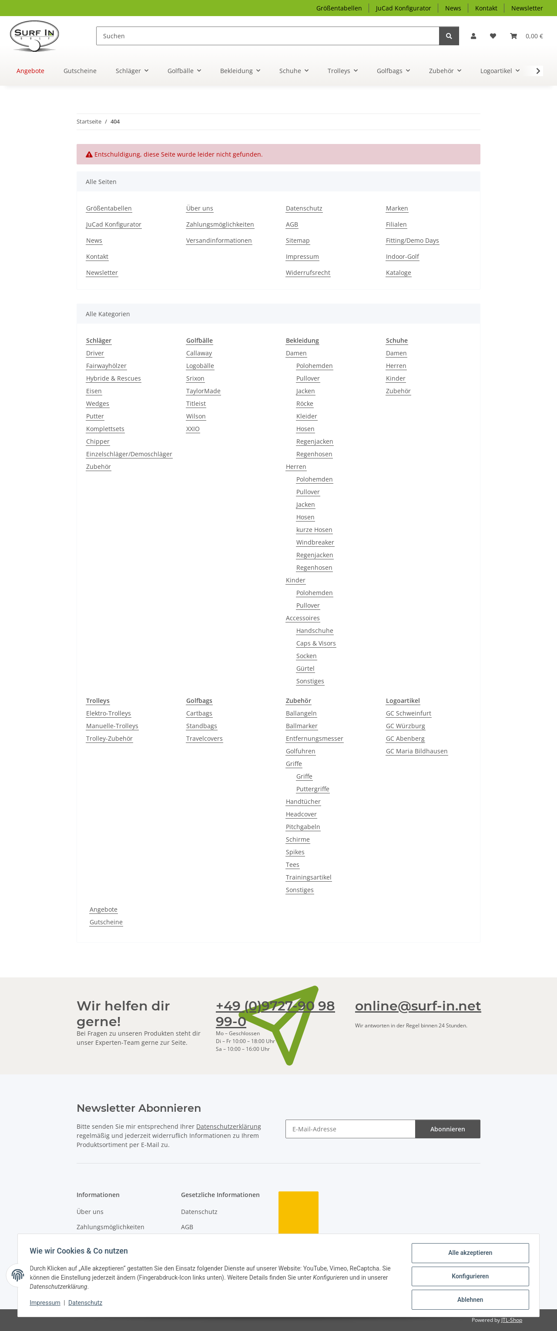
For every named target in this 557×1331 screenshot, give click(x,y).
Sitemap (298, 240)
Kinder (295, 580)
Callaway (199, 353)
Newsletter (527, 8)
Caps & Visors (316, 643)
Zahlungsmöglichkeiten (220, 224)
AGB (292, 224)
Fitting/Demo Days (412, 240)
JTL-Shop (511, 1320)
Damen (296, 353)
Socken (306, 656)
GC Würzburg (405, 726)
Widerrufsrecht (308, 272)
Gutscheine (106, 922)
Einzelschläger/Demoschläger (129, 454)
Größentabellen (339, 8)
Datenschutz (87, 1304)
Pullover (308, 378)
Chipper (98, 441)
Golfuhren (300, 751)
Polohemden (314, 365)
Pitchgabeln (303, 827)
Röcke (304, 403)
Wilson (196, 416)
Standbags (201, 726)
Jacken (305, 391)
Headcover (301, 814)
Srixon (195, 378)
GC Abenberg (405, 738)
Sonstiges (310, 681)
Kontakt (486, 8)
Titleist (196, 403)
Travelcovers (204, 738)
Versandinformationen (219, 240)
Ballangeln (301, 713)
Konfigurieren (468, 1277)
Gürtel (305, 668)
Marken (397, 208)
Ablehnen (468, 1300)
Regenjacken (314, 441)
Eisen (94, 391)
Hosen (305, 429)
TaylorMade (203, 391)
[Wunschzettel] (493, 36)
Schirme (298, 839)
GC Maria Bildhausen (417, 751)
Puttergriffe (312, 789)
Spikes (295, 852)
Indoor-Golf (402, 256)
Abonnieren (447, 1129)
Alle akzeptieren (468, 1254)
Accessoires (303, 618)
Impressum (47, 1304)
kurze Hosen (314, 529)
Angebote (103, 909)
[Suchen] (268, 36)
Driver (95, 353)
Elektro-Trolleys (108, 713)
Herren (296, 466)
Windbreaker (315, 542)
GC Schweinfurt (408, 713)
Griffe (294, 763)
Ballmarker (302, 726)
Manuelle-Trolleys (112, 726)
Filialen (396, 224)
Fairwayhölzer (106, 365)
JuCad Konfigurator (403, 8)
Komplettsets (105, 429)
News (453, 8)
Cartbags (199, 713)
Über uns (199, 208)
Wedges (97, 403)
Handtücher (303, 801)
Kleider (306, 416)
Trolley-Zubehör (109, 738)
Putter (95, 416)
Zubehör (98, 466)
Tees (292, 864)
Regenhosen (314, 454)
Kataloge (398, 272)
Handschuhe (314, 630)
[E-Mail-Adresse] (350, 1129)
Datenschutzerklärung (228, 1126)
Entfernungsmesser (314, 738)
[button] (473, 36)
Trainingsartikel (309, 877)
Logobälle (200, 365)
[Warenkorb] (526, 36)
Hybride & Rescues (113, 378)
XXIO (193, 429)
